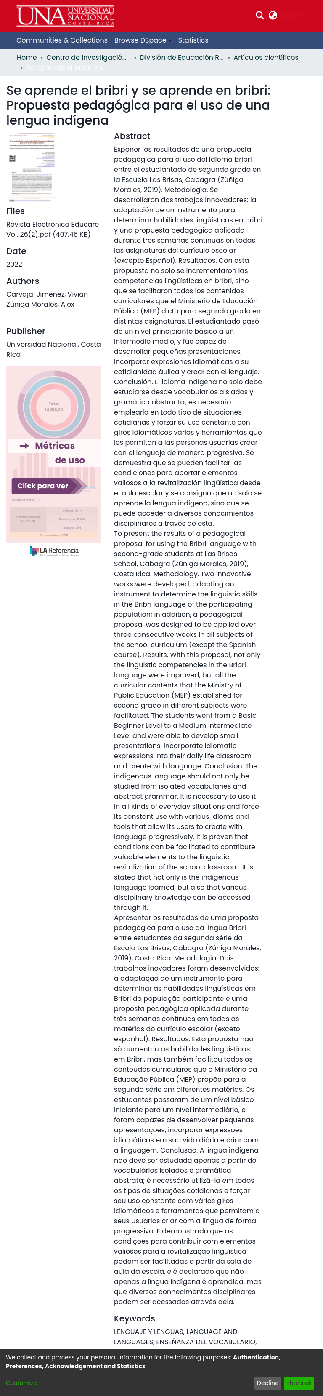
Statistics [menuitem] (193, 40)
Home (27, 57)
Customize (21, 1383)
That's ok (299, 1383)
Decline (268, 1383)
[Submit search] (260, 16)
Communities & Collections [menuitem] (62, 40)
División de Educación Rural (182, 57)
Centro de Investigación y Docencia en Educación (88, 57)
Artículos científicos (266, 57)
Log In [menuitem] (291, 16)
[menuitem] (272, 16)
